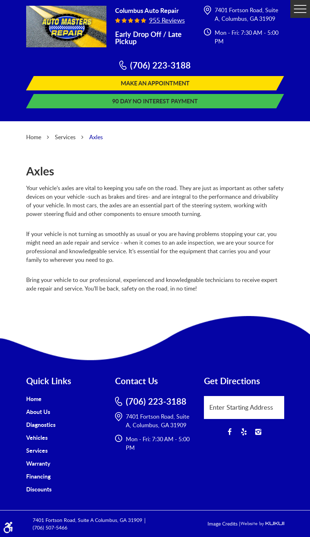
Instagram (258, 432)
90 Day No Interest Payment (155, 101)
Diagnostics (41, 424)
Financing (38, 476)
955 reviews (167, 20)
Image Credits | (224, 523)
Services (65, 137)
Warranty (38, 463)
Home (33, 137)
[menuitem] (66, 399)
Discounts (39, 489)
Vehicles (37, 437)
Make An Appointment (155, 83)
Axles (96, 137)
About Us (38, 412)
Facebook (230, 432)
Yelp (244, 432)
